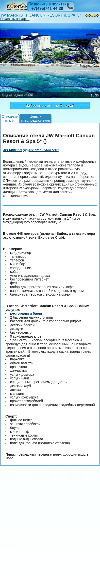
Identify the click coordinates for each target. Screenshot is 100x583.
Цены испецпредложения (35, 118)
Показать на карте (15, 19)
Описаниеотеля (9, 118)
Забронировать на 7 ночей (50, 105)
